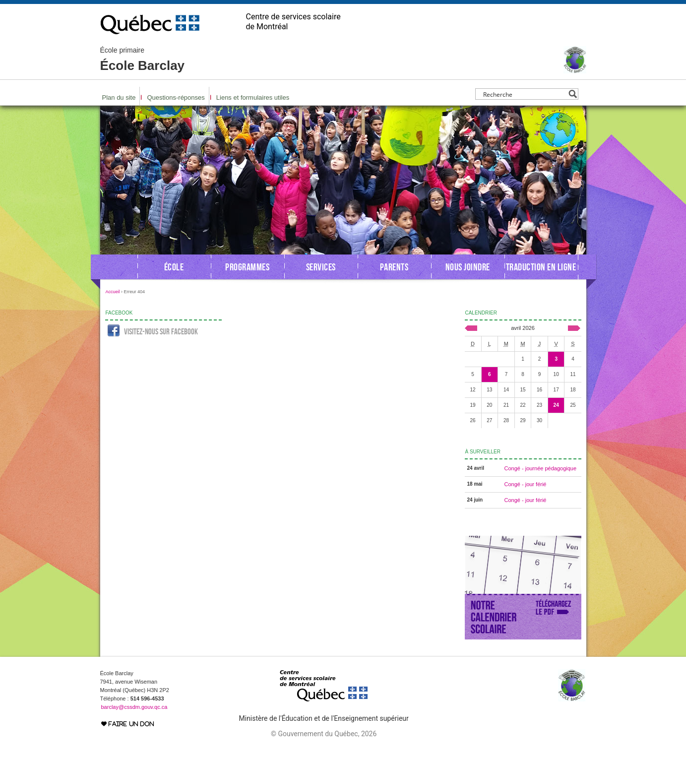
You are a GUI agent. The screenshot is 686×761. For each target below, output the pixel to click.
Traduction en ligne (541, 266)
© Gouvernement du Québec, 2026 (323, 734)
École (174, 266)
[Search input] (524, 94)
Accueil (113, 291)
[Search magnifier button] (572, 94)
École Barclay (142, 59)
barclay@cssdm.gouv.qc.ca (134, 707)
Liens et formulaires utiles (252, 97)
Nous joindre (467, 266)
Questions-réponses (175, 97)
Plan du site (119, 97)
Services (321, 266)
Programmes (247, 266)
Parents (394, 266)
